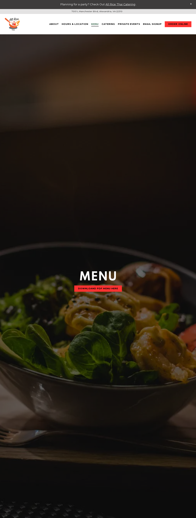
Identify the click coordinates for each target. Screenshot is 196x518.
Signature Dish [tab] (108, 443)
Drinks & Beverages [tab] (54, 435)
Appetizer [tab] (85, 435)
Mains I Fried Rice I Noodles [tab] (67, 443)
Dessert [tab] (150, 435)
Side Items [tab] (127, 435)
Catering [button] (108, 24)
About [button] (54, 24)
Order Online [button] (178, 24)
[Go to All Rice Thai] (97, 11)
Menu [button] (95, 24)
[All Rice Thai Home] (12, 24)
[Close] (191, 4)
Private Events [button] (129, 24)
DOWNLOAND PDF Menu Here (98, 228)
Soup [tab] (106, 435)
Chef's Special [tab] (138, 443)
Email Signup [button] (152, 24)
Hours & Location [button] (75, 24)
